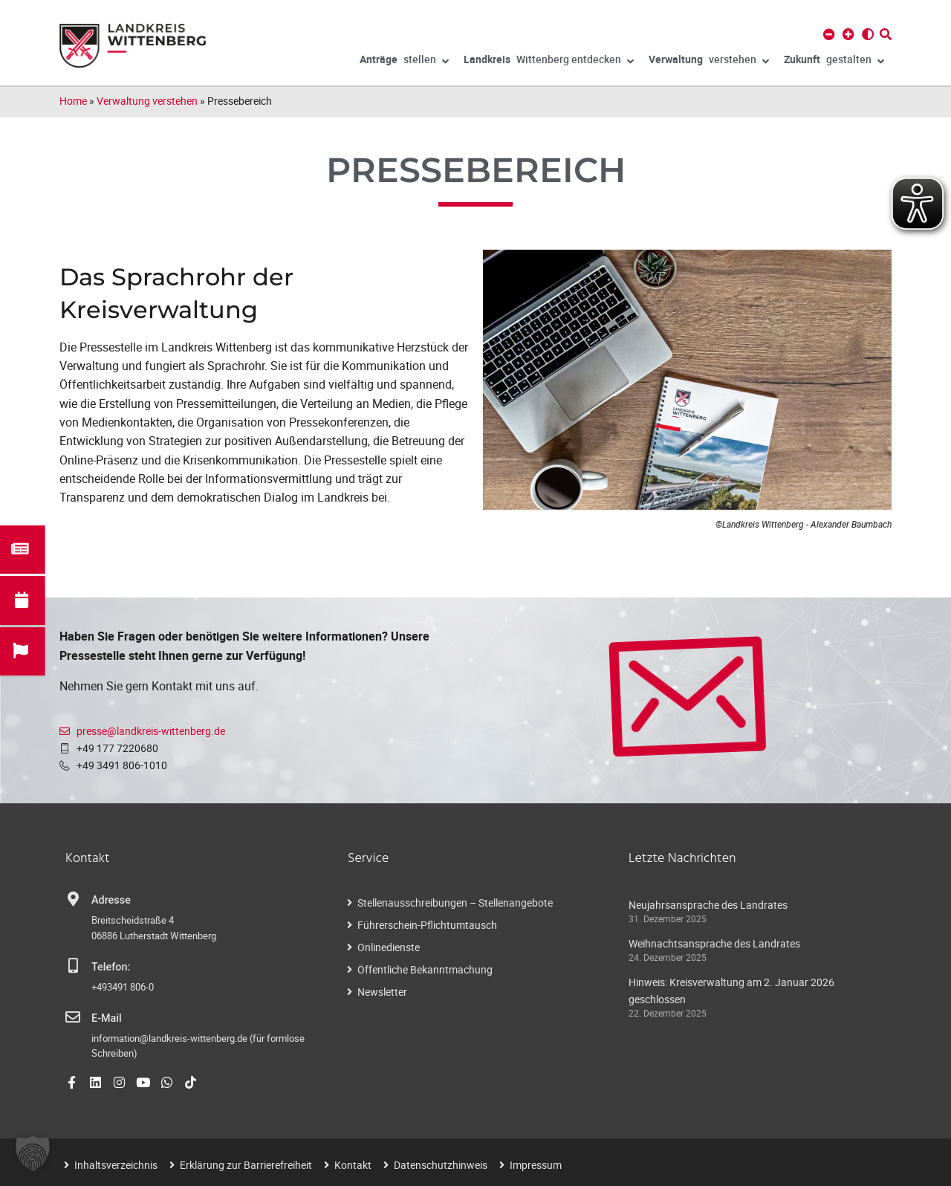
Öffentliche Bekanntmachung (425, 969)
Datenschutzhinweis (440, 1165)
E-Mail (106, 1018)
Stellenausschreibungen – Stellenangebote (455, 902)
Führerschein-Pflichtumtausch (427, 925)
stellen (404, 61)
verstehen (709, 61)
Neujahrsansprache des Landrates (708, 905)
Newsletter (382, 992)
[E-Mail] (72, 1017)
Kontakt (352, 1165)
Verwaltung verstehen (147, 101)
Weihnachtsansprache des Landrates (714, 943)
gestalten (834, 61)
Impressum (536, 1165)
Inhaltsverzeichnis (116, 1165)
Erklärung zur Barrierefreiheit (246, 1165)
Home (73, 101)
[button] (32, 1153)
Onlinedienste (388, 947)
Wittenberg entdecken (549, 61)
